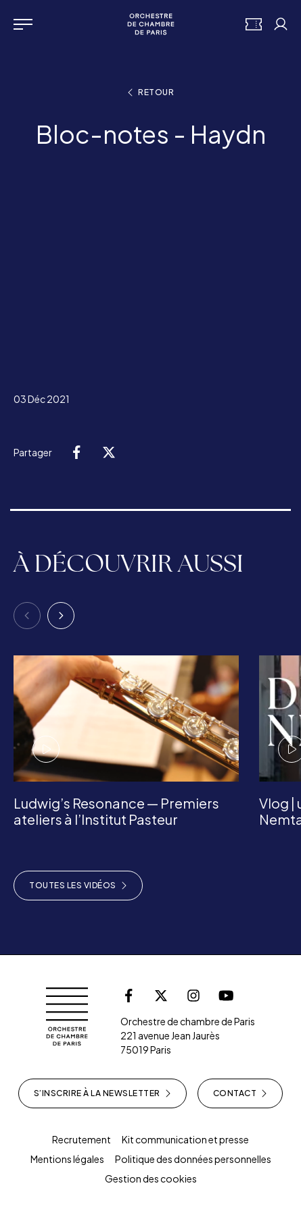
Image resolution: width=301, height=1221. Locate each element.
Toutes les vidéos (78, 885)
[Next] (60, 615)
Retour (150, 92)
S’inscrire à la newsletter (102, 1093)
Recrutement (81, 1139)
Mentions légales (67, 1159)
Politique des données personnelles (193, 1159)
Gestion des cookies (151, 1178)
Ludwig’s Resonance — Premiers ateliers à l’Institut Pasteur (116, 810)
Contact (240, 1093)
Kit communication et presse (185, 1139)
